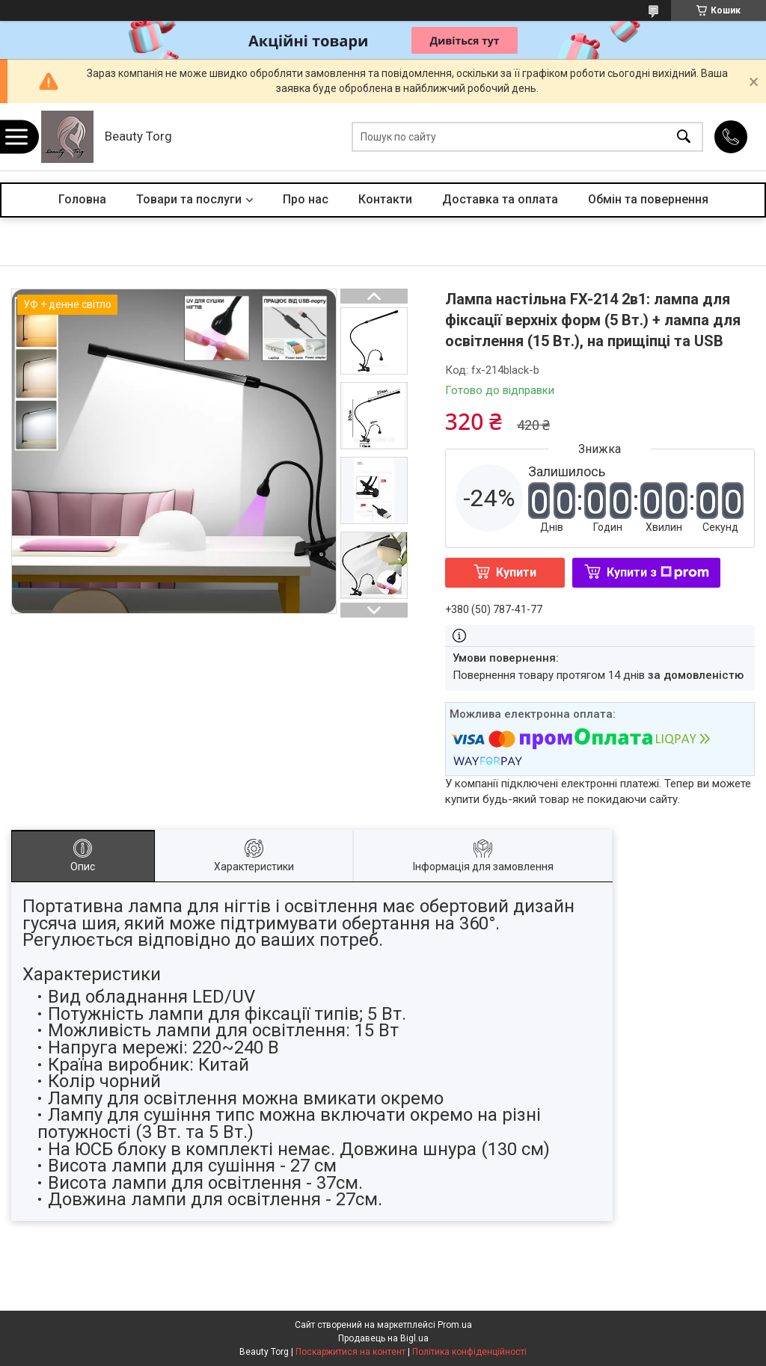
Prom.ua (455, 1325)
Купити (516, 572)
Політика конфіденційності (469, 1352)
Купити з (658, 572)
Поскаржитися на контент (350, 1352)
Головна (82, 199)
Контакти (385, 199)
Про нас (305, 199)
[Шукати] (684, 137)
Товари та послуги (189, 199)
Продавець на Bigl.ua (383, 1338)
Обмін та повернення (648, 199)
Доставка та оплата (500, 199)
